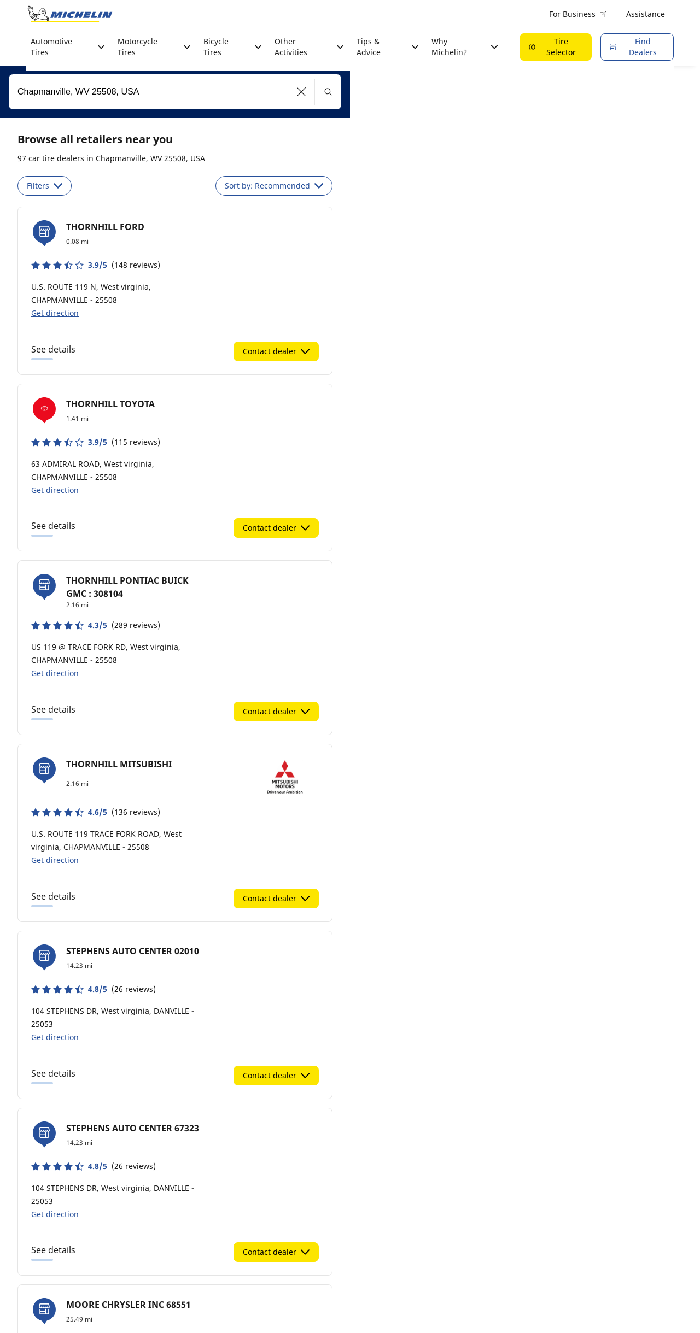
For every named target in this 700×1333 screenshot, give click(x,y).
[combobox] (175, 91)
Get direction (55, 313)
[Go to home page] (70, 14)
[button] (301, 92)
